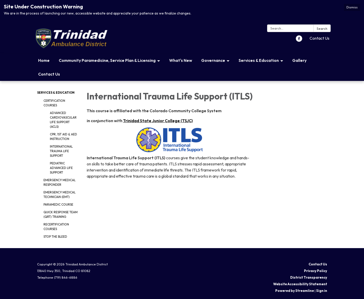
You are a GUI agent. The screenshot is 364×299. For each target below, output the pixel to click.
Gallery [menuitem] (299, 60)
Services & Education (56, 92)
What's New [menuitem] (180, 60)
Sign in (321, 291)
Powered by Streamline (294, 291)
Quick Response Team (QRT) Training (60, 214)
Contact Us (319, 38)
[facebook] (299, 40)
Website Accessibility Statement (300, 284)
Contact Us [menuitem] (49, 74)
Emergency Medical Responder (59, 182)
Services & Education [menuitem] (259, 60)
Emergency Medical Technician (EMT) (59, 194)
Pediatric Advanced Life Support (61, 167)
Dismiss (352, 7)
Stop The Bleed (55, 236)
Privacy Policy (315, 271)
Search (322, 28)
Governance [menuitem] (213, 60)
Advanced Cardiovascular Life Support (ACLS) (63, 120)
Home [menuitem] (44, 60)
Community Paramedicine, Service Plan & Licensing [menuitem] (107, 60)
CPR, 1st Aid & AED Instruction (63, 136)
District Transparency (308, 277)
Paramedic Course (58, 204)
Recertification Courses (56, 226)
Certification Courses (54, 103)
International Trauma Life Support (61, 151)
